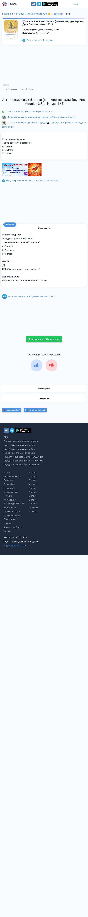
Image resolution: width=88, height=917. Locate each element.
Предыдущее (44, 388)
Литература (10, 500)
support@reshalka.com (15, 545)
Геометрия (9, 488)
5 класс (32, 488)
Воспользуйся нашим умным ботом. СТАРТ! (28, 296)
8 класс (32, 500)
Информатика (11, 492)
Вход (75, 4)
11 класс (33, 511)
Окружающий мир (13, 515)
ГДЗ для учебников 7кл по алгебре (21, 464)
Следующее (44, 398)
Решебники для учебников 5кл (19, 445)
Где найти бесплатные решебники (21, 441)
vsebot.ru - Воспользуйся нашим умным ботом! (27, 111)
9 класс (32, 503)
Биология (8, 480)
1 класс (32, 472)
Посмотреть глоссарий (35, 410)
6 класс (32, 492)
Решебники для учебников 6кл (19, 449)
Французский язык (13, 527)
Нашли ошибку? (11, 410)
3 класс (32, 480)
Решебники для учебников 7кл (19, 453)
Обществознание (12, 511)
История (8, 496)
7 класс (32, 496)
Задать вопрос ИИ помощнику (44, 339)
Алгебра (8, 472)
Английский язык (12, 476)
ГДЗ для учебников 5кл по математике (23, 457)
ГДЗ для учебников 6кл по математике (23, 460)
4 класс (32, 484)
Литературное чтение (14, 503)
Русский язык (11, 519)
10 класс (33, 507)
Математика (10, 507)
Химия (7, 531)
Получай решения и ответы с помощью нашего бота (30, 180)
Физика (7, 523)
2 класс (32, 476)
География (9, 484)
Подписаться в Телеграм (37, 40)
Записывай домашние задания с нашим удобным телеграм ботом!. (38, 117)
